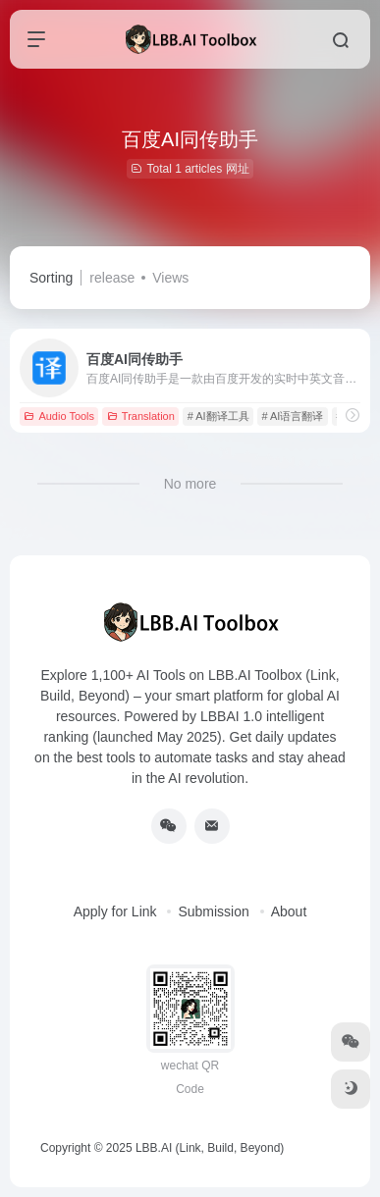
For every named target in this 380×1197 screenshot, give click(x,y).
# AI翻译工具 (218, 416)
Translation (141, 416)
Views (170, 278)
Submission (213, 911)
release (112, 278)
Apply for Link (115, 911)
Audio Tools (59, 416)
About (289, 911)
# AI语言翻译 (292, 416)
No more (190, 484)
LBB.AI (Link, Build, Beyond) (210, 1148)
